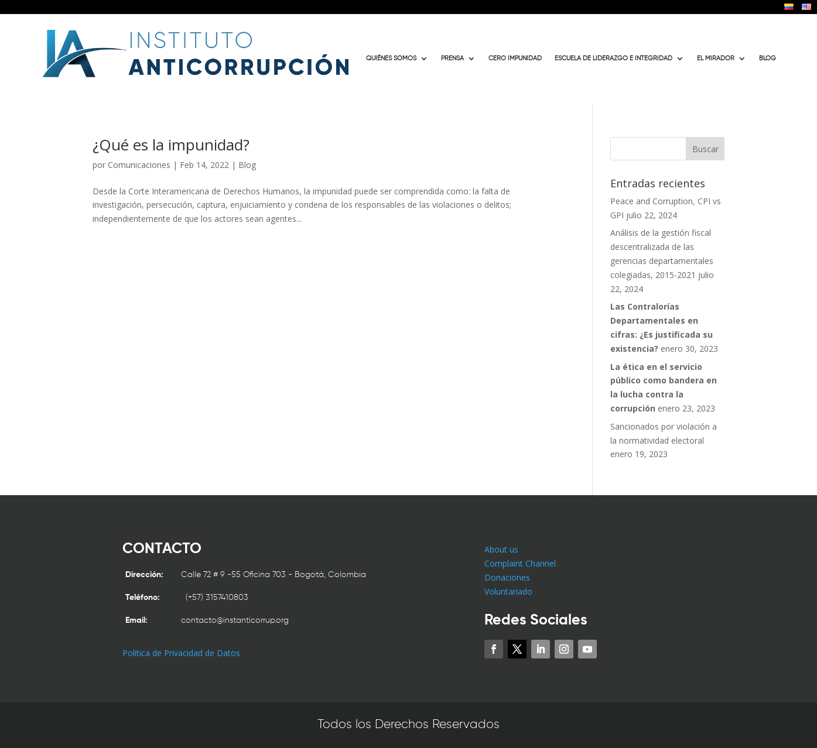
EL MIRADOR (715, 58)
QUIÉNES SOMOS (391, 58)
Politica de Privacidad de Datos (181, 652)
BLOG (767, 58)
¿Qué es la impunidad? (171, 144)
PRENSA (452, 58)
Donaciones (507, 577)
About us (501, 549)
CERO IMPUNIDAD (515, 58)
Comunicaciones (139, 164)
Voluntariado (508, 591)
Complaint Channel (520, 563)
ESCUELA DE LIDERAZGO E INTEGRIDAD (613, 58)
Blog (247, 164)
